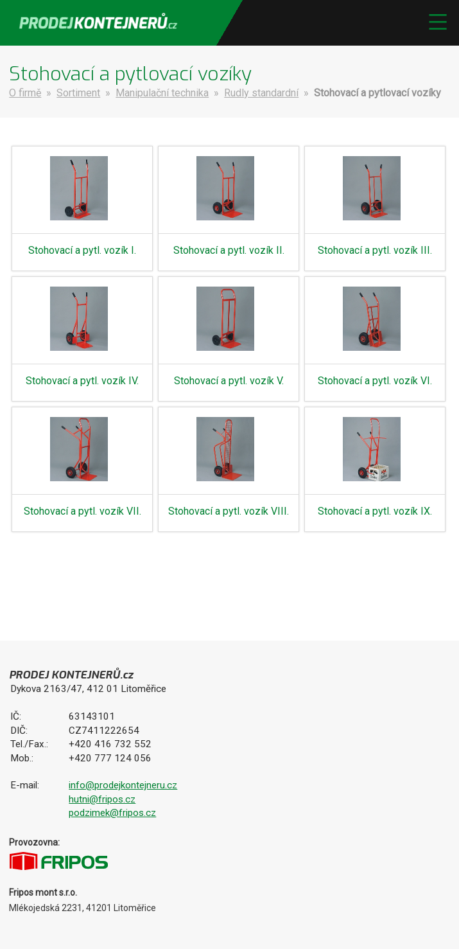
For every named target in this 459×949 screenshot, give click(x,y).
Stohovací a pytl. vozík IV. (82, 381)
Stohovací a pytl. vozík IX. (375, 511)
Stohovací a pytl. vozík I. (82, 250)
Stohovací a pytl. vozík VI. (375, 381)
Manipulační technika (162, 93)
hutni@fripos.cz (102, 799)
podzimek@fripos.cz (112, 813)
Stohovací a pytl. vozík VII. (82, 511)
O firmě (25, 93)
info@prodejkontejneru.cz (123, 785)
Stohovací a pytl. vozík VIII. (228, 511)
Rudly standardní (261, 93)
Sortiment (78, 93)
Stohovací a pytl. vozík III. (375, 250)
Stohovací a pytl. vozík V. (229, 381)
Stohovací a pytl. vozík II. (228, 250)
